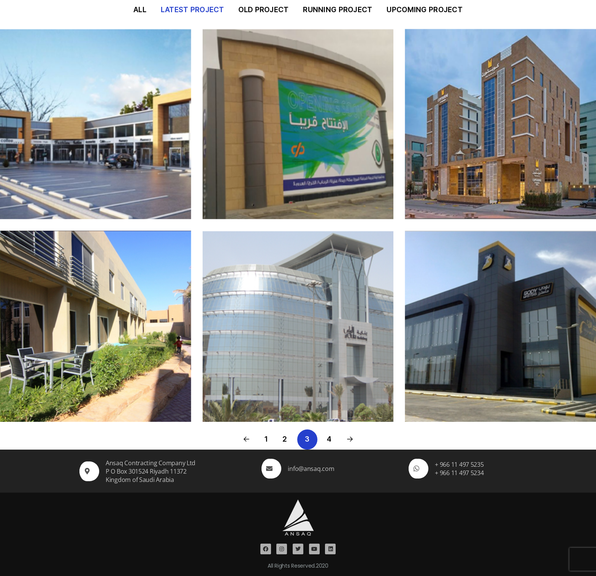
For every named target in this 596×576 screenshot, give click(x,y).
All (139, 9)
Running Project (337, 9)
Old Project (263, 9)
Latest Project (192, 9)
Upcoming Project (425, 9)
